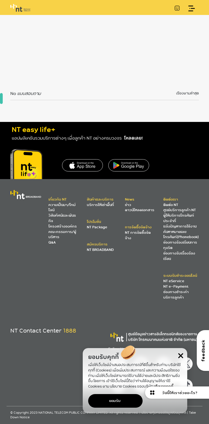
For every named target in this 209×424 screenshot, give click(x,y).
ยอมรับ (115, 401)
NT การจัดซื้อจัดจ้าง (138, 235)
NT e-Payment (175, 286)
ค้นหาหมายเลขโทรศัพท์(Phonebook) (181, 234)
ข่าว (128, 205)
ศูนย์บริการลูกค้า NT (179, 210)
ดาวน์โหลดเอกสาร (139, 210)
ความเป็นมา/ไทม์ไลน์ (62, 207)
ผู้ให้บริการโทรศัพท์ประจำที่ (178, 218)
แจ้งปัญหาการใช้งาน (179, 226)
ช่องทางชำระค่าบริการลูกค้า (176, 294)
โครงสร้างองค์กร (62, 226)
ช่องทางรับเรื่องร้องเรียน (179, 256)
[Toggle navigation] (192, 8)
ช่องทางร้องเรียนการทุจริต (180, 245)
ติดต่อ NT (170, 205)
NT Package (97, 227)
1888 (69, 330)
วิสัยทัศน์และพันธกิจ (62, 218)
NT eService (173, 281)
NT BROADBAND (100, 250)
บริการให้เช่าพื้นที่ (100, 205)
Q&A (52, 242)
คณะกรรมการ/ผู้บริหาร (62, 234)
